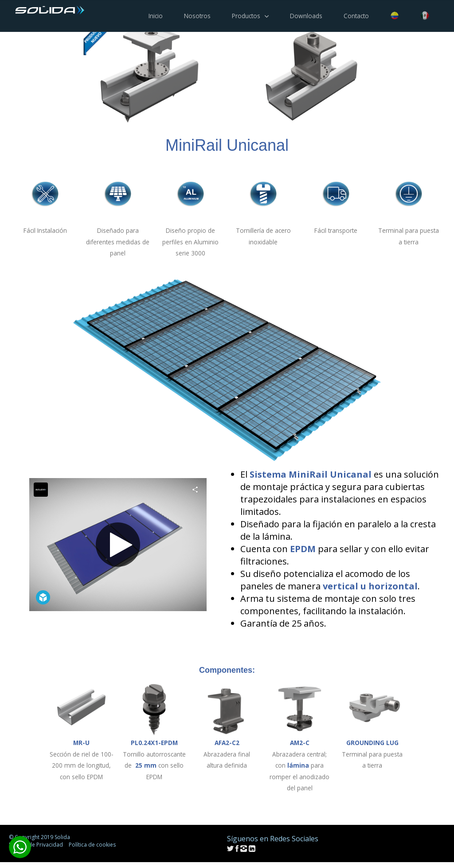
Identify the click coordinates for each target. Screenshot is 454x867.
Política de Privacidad (36, 844)
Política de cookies (92, 844)
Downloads (306, 16)
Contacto (356, 16)
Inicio (156, 16)
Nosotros (197, 16)
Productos (246, 16)
